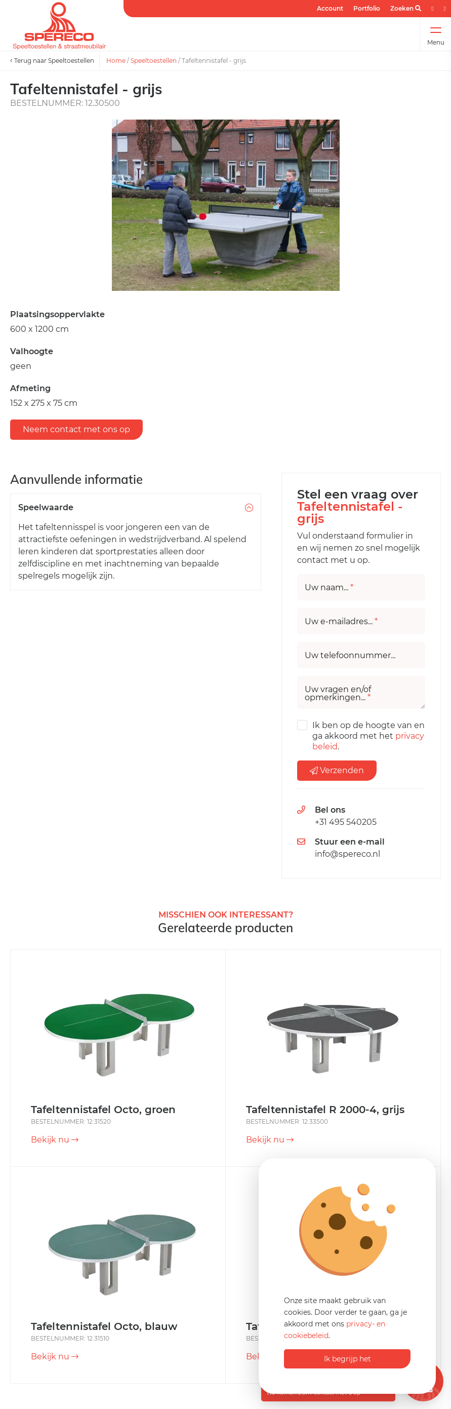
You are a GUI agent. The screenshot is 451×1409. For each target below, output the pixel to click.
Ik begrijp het (347, 1358)
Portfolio (366, 8)
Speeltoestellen (154, 60)
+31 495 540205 (346, 822)
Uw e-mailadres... (341, 622)
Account (330, 8)
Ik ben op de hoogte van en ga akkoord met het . (368, 735)
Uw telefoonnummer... (350, 656)
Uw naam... (329, 588)
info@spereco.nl (347, 854)
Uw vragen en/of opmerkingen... (338, 694)
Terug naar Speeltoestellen (52, 60)
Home (116, 60)
